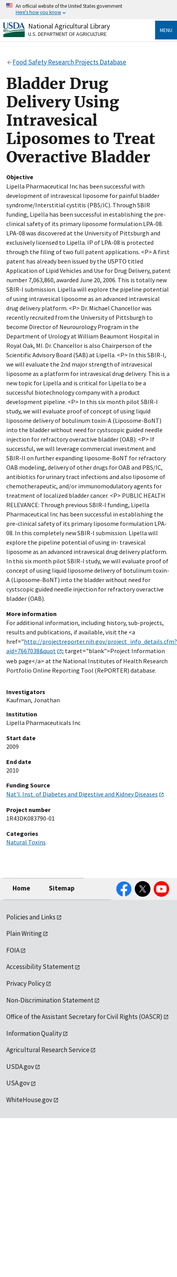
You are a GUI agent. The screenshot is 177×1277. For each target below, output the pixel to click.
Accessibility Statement (40, 966)
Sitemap (62, 888)
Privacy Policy (25, 983)
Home (21, 888)
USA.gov (18, 1083)
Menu (166, 30)
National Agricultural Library (69, 25)
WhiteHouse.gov (29, 1099)
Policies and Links (30, 917)
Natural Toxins (26, 842)
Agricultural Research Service (47, 1049)
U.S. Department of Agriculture (67, 33)
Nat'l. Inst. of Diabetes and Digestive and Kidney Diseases (82, 794)
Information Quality (34, 1033)
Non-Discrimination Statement (49, 1000)
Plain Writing (24, 933)
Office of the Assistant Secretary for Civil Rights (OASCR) (84, 1016)
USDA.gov (20, 1066)
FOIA (13, 950)
